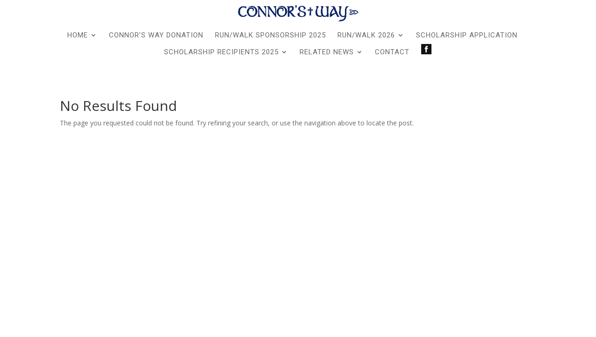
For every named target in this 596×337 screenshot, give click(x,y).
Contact (392, 52)
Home (77, 35)
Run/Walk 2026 (366, 35)
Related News (327, 52)
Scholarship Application (466, 35)
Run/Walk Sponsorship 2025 (270, 35)
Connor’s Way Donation (156, 35)
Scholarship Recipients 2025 (221, 52)
